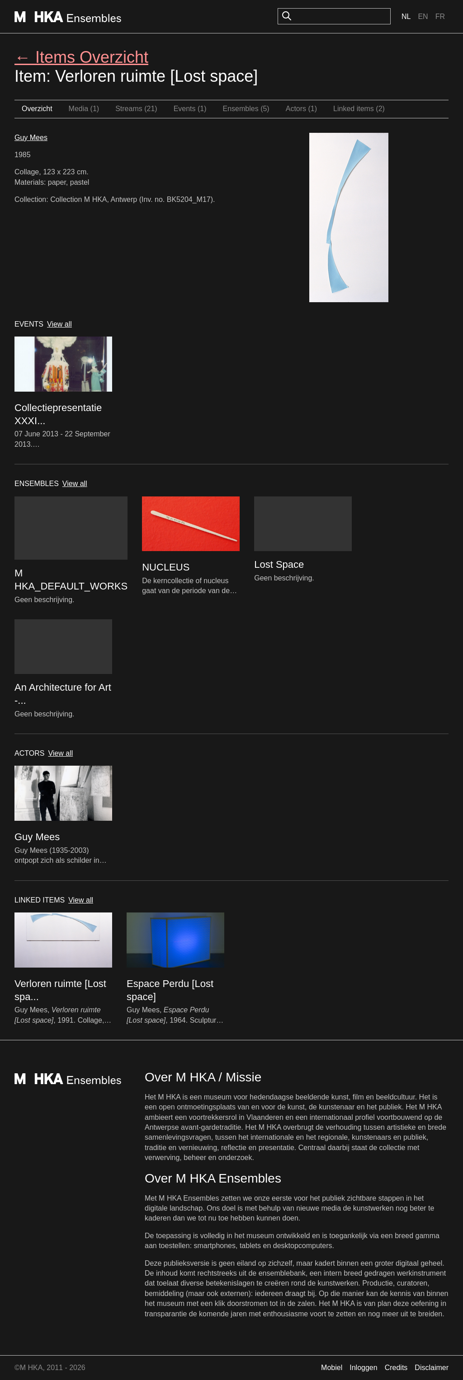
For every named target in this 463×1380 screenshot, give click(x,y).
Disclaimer (432, 1367)
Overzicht (37, 108)
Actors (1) (301, 108)
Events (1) (190, 108)
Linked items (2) (359, 108)
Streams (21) (136, 108)
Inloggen (363, 1367)
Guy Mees (30, 137)
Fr (440, 16)
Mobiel (331, 1367)
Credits (396, 1367)
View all (59, 324)
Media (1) (84, 108)
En (423, 16)
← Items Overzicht (81, 57)
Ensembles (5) (246, 108)
